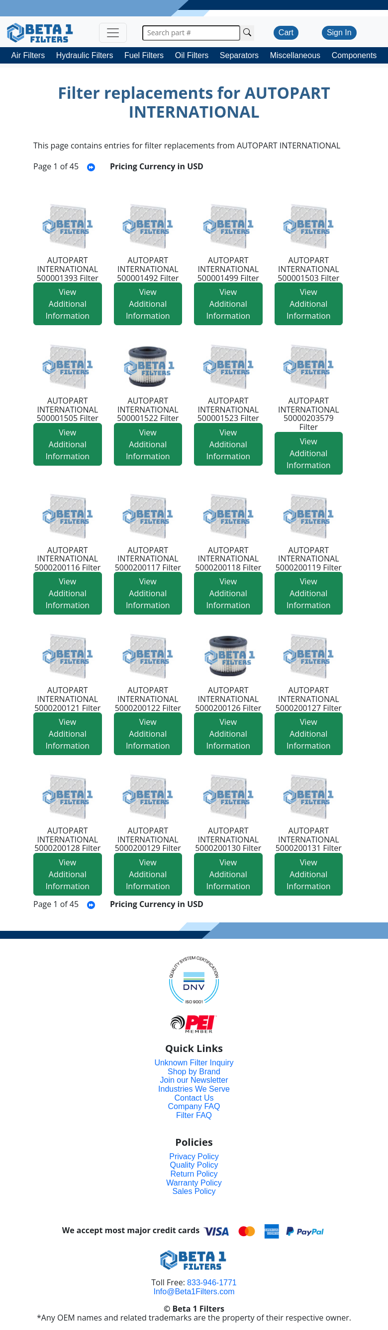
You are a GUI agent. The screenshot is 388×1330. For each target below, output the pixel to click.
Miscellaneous (295, 55)
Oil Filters (192, 55)
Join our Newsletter (194, 1080)
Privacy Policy (194, 1156)
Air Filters (28, 55)
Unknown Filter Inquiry (193, 1062)
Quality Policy (194, 1165)
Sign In (339, 32)
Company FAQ (194, 1106)
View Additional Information (67, 303)
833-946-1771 (212, 1282)
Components (354, 55)
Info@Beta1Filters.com (194, 1291)
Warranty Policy (193, 1183)
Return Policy (193, 1174)
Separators (239, 55)
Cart (286, 32)
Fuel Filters (144, 55)
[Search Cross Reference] (247, 33)
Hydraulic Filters (84, 55)
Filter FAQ (194, 1115)
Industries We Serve (194, 1089)
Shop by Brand (194, 1071)
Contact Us (193, 1098)
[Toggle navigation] (113, 33)
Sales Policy (193, 1191)
